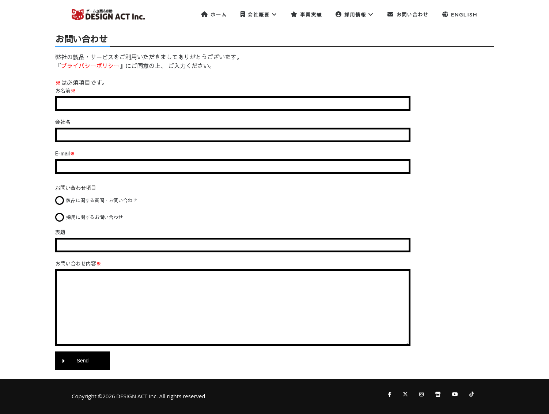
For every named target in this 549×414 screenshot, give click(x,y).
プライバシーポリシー (90, 65)
